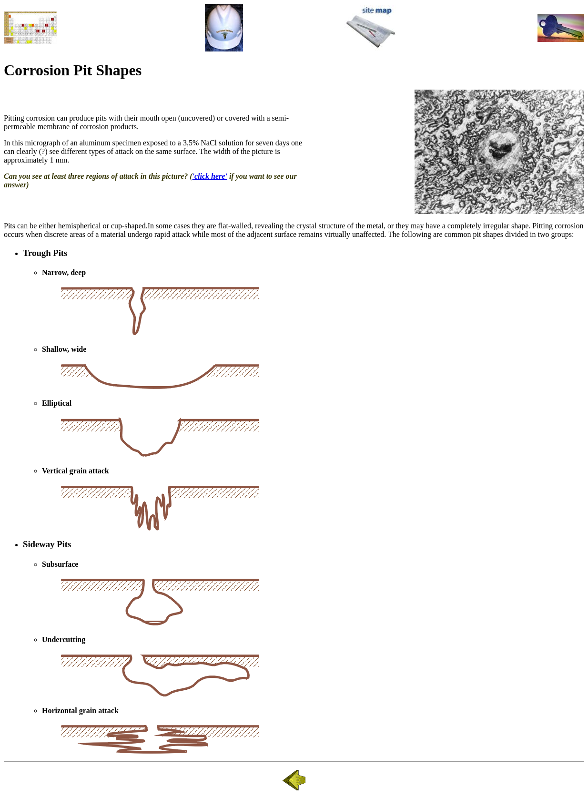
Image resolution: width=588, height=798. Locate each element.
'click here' (210, 176)
